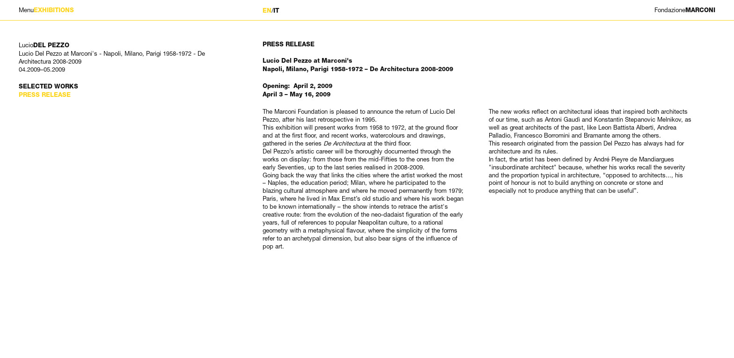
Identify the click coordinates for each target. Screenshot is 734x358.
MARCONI (684, 10)
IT (276, 10)
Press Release (45, 94)
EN (267, 10)
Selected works (48, 86)
